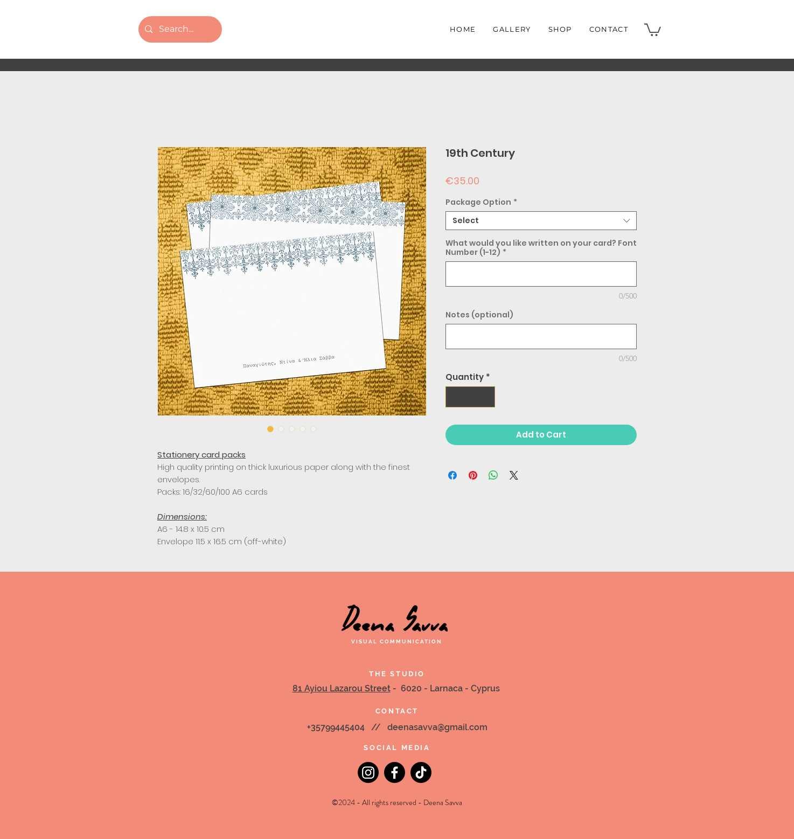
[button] (652, 29)
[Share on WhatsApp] (493, 475)
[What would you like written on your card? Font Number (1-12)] (541, 274)
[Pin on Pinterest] (472, 475)
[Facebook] (394, 772)
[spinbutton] (470, 397)
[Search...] (179, 29)
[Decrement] (454, 397)
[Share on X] (513, 475)
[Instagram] (368, 772)
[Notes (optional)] (541, 336)
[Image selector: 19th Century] (270, 429)
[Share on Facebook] (452, 475)
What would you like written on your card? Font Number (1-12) (541, 248)
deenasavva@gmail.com (437, 727)
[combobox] (541, 220)
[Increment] (486, 397)
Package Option (481, 202)
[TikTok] (420, 772)
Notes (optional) (479, 315)
